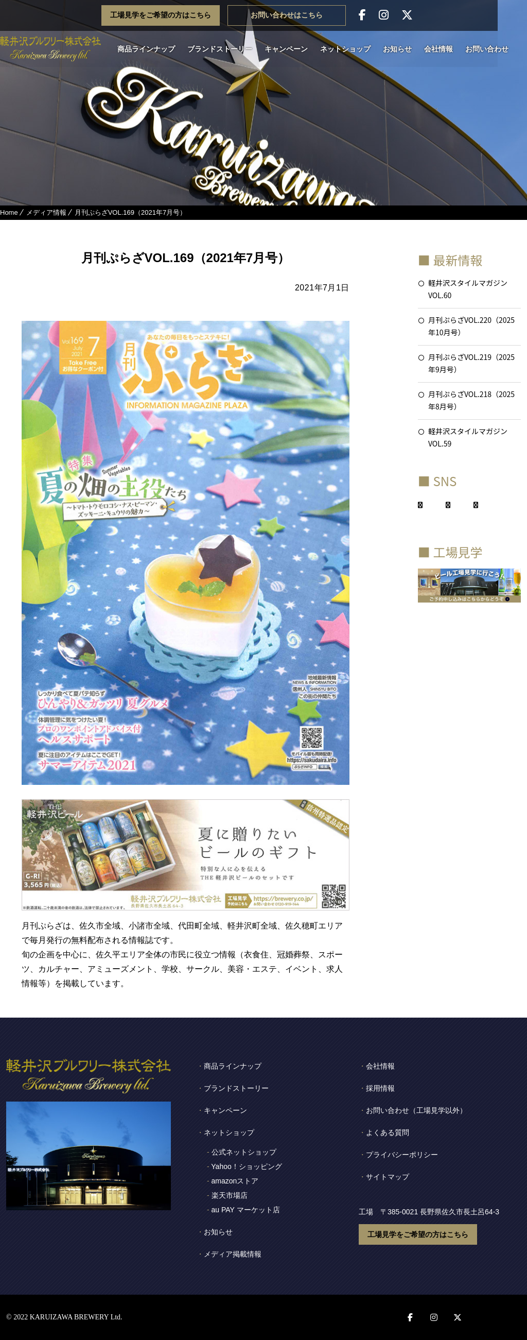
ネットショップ (351, 49)
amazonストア (235, 1181)
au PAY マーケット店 (246, 1210)
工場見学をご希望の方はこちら (189, 15)
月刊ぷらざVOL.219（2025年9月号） (471, 363)
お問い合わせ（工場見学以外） (416, 1110)
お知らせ (403, 49)
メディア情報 (46, 212)
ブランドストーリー (226, 49)
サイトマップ (387, 1177)
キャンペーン (292, 49)
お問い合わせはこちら (316, 15)
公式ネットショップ (244, 1152)
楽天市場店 (230, 1195)
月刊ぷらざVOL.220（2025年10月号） (471, 326)
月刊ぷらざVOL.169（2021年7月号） (130, 212)
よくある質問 (387, 1132)
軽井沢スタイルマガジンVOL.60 (467, 289)
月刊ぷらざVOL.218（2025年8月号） (471, 400)
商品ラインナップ (152, 49)
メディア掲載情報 (232, 1254)
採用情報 (380, 1088)
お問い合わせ (493, 49)
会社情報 (444, 49)
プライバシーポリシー (402, 1154)
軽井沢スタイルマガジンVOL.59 (467, 437)
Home (9, 212)
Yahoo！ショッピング (246, 1166)
